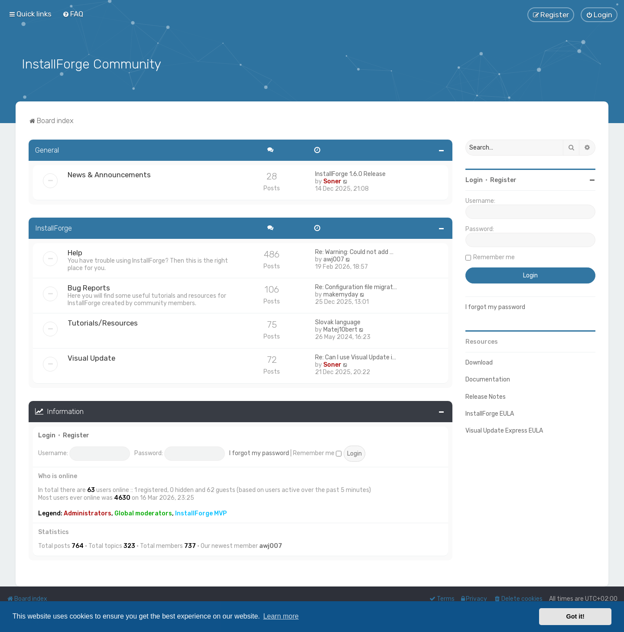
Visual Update (91, 357)
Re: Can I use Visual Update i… (355, 356)
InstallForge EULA (489, 413)
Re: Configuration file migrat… (356, 286)
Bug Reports (89, 287)
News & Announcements (109, 173)
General (47, 149)
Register (76, 434)
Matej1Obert (340, 328)
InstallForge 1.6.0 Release (350, 173)
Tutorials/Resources (103, 322)
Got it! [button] (575, 616)
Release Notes (485, 395)
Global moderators (143, 512)
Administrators (87, 512)
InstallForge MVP (201, 512)
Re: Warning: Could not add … (354, 251)
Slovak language (338, 321)
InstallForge (53, 227)
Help (75, 252)
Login (46, 434)
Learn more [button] (281, 616)
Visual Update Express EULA (504, 429)
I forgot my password (259, 452)
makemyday (340, 293)
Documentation (487, 378)
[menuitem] (72, 13)
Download (479, 361)
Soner (332, 180)
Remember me (317, 452)
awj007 (333, 258)
